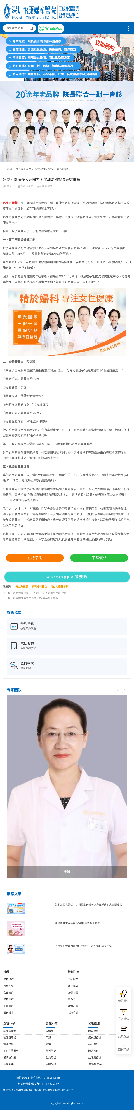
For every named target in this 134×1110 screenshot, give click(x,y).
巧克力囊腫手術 (59, 587)
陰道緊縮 (93, 1031)
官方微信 (123, 1018)
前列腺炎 (51, 1051)
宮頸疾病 (8, 993)
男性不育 (52, 1023)
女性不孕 (9, 1023)
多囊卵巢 (8, 1064)
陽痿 (48, 1044)
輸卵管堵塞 (9, 1031)
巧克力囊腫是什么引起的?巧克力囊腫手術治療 (39, 593)
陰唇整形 (93, 1051)
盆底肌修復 (94, 1057)
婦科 (51, 169)
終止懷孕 (73, 986)
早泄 (48, 1037)
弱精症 (49, 1031)
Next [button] (124, 690)
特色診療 (40, 169)
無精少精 (51, 1064)
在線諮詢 (34, 558)
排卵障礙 (8, 1044)
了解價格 (99, 558)
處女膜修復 (94, 1037)
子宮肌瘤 (8, 1006)
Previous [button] (117, 690)
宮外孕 (71, 999)
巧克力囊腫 (21, 587)
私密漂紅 (93, 1044)
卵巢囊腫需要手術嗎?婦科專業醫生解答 (35, 598)
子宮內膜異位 (11, 1051)
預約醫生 (123, 1001)
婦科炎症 (8, 979)
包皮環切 (51, 1057)
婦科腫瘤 (62, 169)
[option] (67, 786)
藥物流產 (73, 1006)
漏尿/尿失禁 (95, 1064)
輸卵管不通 (9, 1037)
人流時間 (73, 1013)
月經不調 (8, 986)
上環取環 (73, 993)
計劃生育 (73, 972)
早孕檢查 (73, 979)
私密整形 (94, 1023)
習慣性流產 (9, 1057)
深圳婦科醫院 (39, 587)
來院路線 (123, 1036)
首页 (29, 169)
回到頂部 (123, 1047)
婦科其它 (8, 1013)
